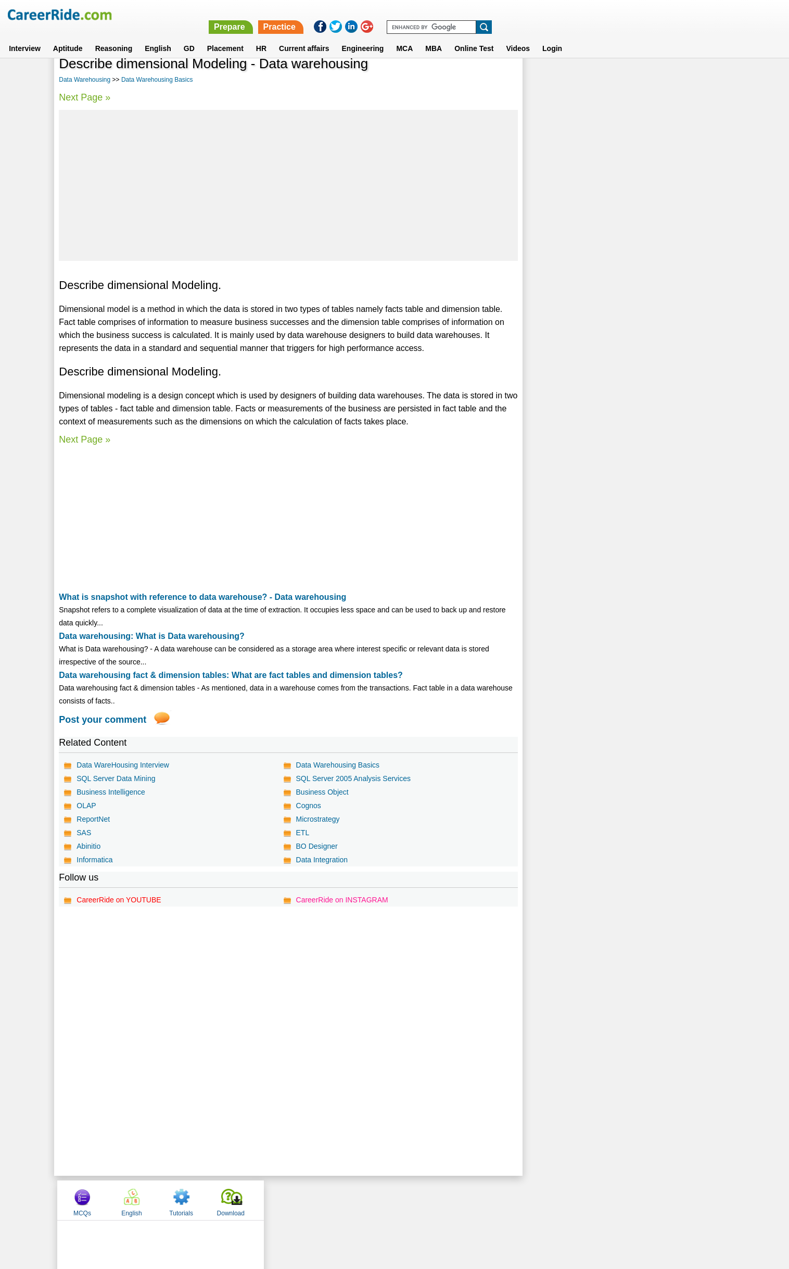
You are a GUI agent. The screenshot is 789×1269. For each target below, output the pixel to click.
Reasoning (114, 36)
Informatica (94, 860)
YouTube (468, 1200)
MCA (404, 36)
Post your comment (102, 719)
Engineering (363, 36)
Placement (225, 36)
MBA (433, 36)
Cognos (308, 805)
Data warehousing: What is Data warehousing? (152, 636)
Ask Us (432, 1200)
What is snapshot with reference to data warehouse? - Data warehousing (202, 597)
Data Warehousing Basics (157, 79)
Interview (25, 36)
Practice (569, 14)
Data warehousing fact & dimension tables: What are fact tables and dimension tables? (231, 675)
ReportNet (93, 819)
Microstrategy (317, 819)
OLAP (86, 805)
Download (698, 79)
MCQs (550, 79)
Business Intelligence (111, 792)
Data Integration (322, 860)
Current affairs (304, 36)
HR (261, 36)
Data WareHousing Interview (123, 765)
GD (189, 36)
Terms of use (390, 1200)
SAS (84, 832)
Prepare (519, 14)
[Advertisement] (288, 185)
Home (265, 1200)
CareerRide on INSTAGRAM (342, 900)
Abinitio (88, 846)
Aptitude (68, 36)
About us (300, 1200)
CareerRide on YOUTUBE (119, 900)
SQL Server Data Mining (116, 778)
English (158, 36)
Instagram (508, 1200)
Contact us (341, 1200)
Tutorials (649, 79)
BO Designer (316, 846)
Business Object (322, 792)
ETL (302, 832)
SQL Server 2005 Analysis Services (353, 778)
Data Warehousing (84, 79)
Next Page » (84, 97)
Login (552, 36)
